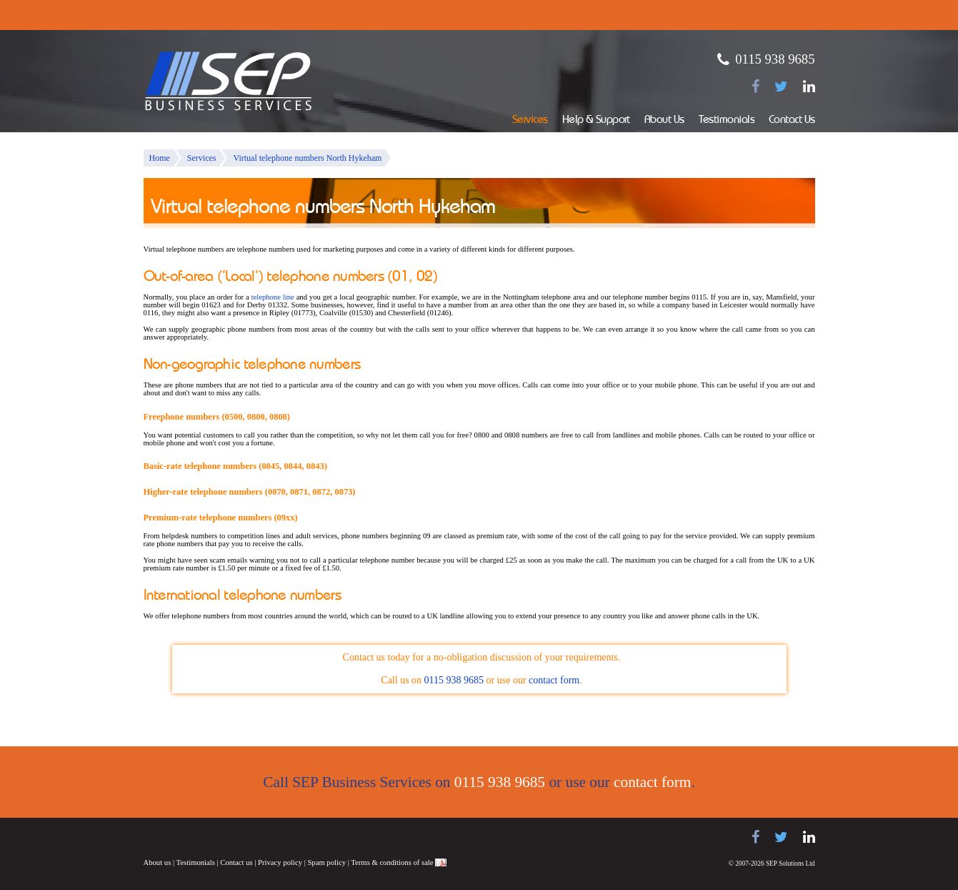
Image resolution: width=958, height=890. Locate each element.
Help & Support (596, 120)
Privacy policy (280, 862)
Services (530, 120)
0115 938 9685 (774, 58)
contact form (554, 680)
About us (157, 862)
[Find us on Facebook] (755, 86)
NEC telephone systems (322, 837)
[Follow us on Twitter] (781, 86)
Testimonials (726, 120)
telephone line (272, 297)
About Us (664, 120)
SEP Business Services (229, 81)
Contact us (236, 862)
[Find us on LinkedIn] (809, 86)
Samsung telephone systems (179, 837)
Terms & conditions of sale (392, 862)
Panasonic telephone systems (258, 837)
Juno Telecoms (372, 839)
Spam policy (326, 862)
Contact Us (792, 120)
